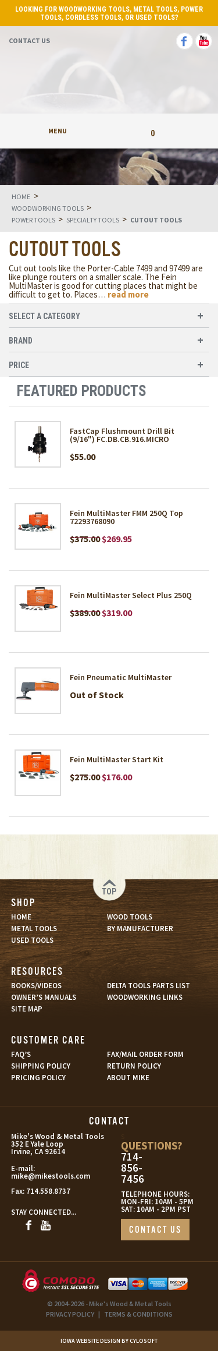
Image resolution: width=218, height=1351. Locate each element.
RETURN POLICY (134, 1066)
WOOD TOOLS (129, 917)
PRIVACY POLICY (70, 1314)
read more (128, 294)
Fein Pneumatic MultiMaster (120, 677)
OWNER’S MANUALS (43, 997)
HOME (21, 917)
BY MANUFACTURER (140, 928)
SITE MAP (26, 1009)
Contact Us (29, 40)
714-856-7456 (132, 1167)
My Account (109, 131)
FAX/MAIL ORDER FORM (145, 1054)
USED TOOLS (32, 940)
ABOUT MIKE (128, 1077)
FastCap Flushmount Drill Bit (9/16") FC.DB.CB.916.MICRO (122, 435)
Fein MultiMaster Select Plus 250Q (131, 595)
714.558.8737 (48, 1191)
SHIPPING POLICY (40, 1066)
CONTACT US (155, 1230)
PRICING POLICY (38, 1077)
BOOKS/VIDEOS (36, 985)
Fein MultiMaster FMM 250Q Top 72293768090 (126, 517)
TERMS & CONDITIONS (138, 1314)
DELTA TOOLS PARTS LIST (148, 985)
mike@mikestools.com (38, 1176)
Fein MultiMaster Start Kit (116, 759)
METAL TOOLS (34, 928)
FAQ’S (21, 1054)
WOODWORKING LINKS (145, 997)
